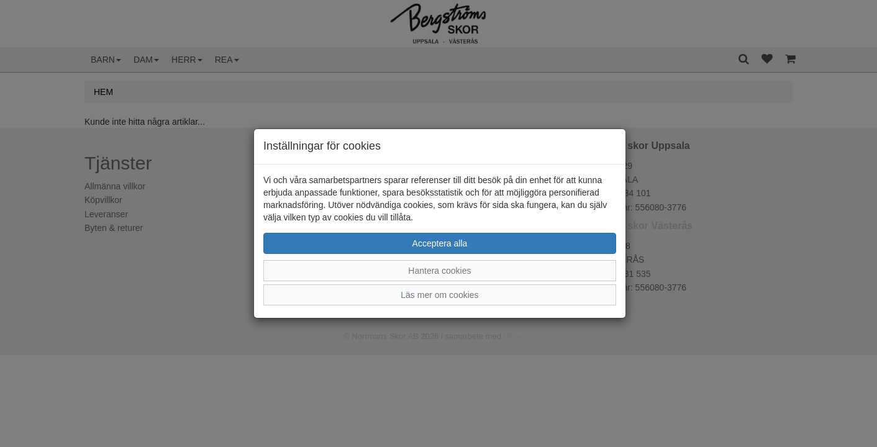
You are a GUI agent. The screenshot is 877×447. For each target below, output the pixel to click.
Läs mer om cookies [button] (439, 295)
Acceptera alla (440, 243)
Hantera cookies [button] (439, 271)
